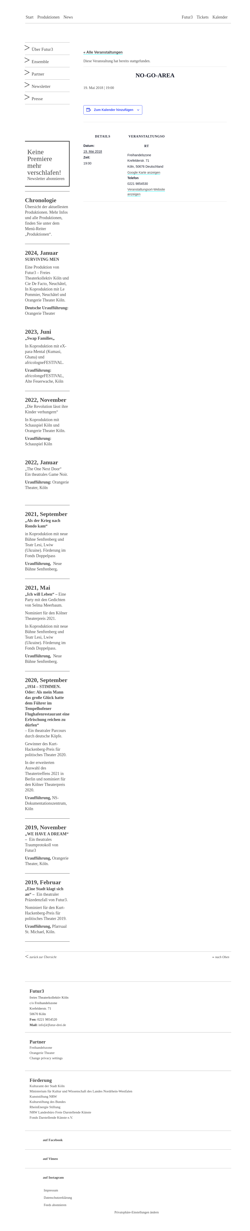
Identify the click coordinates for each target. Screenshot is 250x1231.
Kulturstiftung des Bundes (48, 1102)
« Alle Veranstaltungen (103, 52)
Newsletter (41, 86)
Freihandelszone (41, 1047)
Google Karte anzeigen (143, 172)
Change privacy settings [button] (46, 1058)
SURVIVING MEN (42, 259)
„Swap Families (39, 338)
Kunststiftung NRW (43, 1096)
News (68, 17)
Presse (37, 98)
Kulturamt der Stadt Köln (47, 1086)
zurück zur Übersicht (43, 957)
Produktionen (48, 17)
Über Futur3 (42, 49)
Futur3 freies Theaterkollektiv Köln (128, 10)
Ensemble (40, 61)
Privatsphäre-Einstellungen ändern (137, 1212)
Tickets (203, 17)
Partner (38, 74)
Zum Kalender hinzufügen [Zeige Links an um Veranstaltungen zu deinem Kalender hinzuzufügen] (113, 110)
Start (29, 17)
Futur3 (187, 17)
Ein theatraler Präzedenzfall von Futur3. (46, 894)
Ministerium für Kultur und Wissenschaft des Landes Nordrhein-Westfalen (81, 1091)
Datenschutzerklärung (58, 1197)
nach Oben (222, 957)
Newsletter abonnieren (45, 178)
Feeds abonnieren (55, 1205)
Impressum (51, 1190)
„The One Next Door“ (44, 469)
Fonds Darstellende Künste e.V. (51, 1117)
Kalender (220, 17)
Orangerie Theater (42, 1053)
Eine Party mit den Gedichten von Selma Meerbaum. (45, 599)
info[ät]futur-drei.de (52, 1025)
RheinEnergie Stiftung (45, 1107)
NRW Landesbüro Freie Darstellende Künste (60, 1112)
